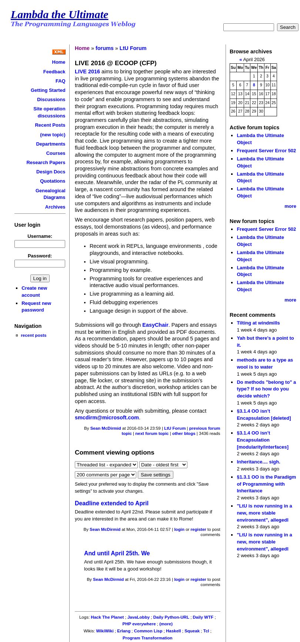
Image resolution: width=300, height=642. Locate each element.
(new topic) (52, 134)
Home (59, 62)
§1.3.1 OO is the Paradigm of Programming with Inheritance (266, 483)
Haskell (173, 631)
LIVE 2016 (87, 71)
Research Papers (45, 162)
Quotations (52, 181)
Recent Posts (50, 125)
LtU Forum (133, 48)
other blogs (184, 433)
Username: (39, 236)
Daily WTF (203, 617)
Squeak (192, 631)
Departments (50, 144)
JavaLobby (138, 617)
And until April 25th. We (117, 553)
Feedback (54, 71)
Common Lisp (148, 631)
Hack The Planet (107, 617)
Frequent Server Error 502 (266, 150)
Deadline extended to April (112, 503)
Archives (55, 207)
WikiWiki (105, 631)
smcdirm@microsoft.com (107, 417)
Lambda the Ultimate (60, 14)
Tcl (206, 631)
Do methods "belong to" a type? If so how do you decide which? (266, 389)
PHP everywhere (139, 624)
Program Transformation (147, 638)
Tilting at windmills (258, 323)
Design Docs (50, 171)
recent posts (33, 335)
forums (105, 48)
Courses (56, 153)
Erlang (123, 631)
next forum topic (152, 433)
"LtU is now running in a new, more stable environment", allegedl (264, 512)
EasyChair (155, 325)
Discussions (51, 99)
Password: (40, 256)
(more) (166, 624)
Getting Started (48, 90)
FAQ (61, 81)
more (290, 206)
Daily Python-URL (171, 617)
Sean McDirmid (105, 428)
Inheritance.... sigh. (258, 462)
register (198, 529)
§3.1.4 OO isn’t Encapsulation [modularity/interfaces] (263, 439)
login (179, 529)
